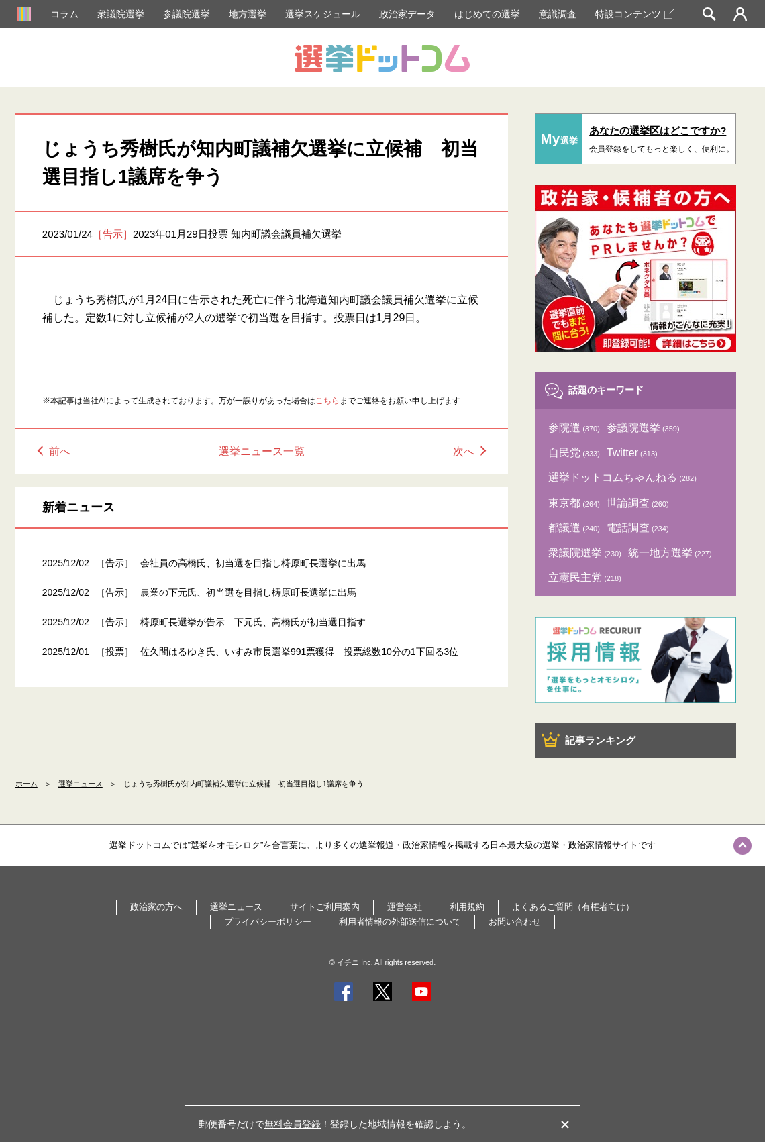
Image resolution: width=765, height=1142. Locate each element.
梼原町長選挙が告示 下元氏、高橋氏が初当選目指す (253, 622)
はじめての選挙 (487, 14)
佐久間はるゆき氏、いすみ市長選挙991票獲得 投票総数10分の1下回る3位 (299, 651)
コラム (64, 14)
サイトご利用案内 (325, 907)
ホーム (26, 784)
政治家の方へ (156, 907)
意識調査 (557, 14)
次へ (463, 451)
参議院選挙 (186, 14)
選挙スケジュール (322, 14)
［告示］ (113, 234)
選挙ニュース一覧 (262, 451)
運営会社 (404, 907)
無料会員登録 (292, 1124)
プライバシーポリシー (267, 922)
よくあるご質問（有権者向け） (573, 907)
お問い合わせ (515, 922)
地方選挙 (247, 14)
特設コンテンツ (634, 14)
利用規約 (467, 907)
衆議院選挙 (120, 14)
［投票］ (115, 651)
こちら (327, 400)
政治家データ (407, 14)
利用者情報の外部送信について (400, 922)
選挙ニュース (80, 784)
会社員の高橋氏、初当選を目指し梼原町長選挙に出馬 (253, 563)
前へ (59, 451)
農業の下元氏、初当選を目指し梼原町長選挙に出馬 (248, 592)
